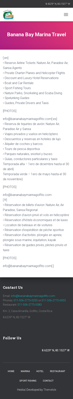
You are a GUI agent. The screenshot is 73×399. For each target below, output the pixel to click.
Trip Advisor (37, 351)
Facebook (7, 350)
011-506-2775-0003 (54, 300)
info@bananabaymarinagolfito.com (33, 295)
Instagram (17, 351)
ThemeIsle (49, 389)
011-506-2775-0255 (26, 300)
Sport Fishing (27, 380)
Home (11, 371)
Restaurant (57, 371)
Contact (48, 380)
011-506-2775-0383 (30, 304)
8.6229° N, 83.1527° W (58, 4)
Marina (25, 371)
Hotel (40, 371)
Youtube (26, 351)
